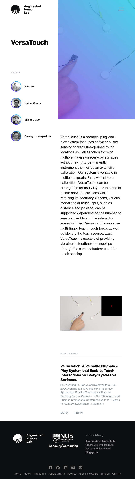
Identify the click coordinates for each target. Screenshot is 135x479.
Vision (28, 474)
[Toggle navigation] (121, 9)
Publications (56, 474)
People (71, 474)
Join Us (105, 474)
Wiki (114, 474)
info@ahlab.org (94, 435)
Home (17, 474)
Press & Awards (88, 474)
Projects (40, 474)
